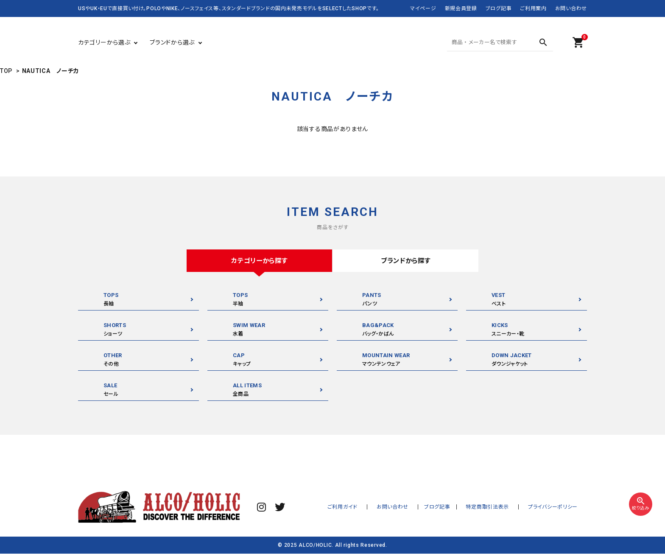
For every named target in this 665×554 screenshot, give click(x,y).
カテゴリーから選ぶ (104, 42)
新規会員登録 (461, 8)
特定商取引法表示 (497, 507)
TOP (6, 70)
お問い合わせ (571, 8)
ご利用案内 (533, 8)
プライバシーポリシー (556, 507)
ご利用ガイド (366, 507)
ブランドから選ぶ (172, 42)
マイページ (423, 8)
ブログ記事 (499, 8)
